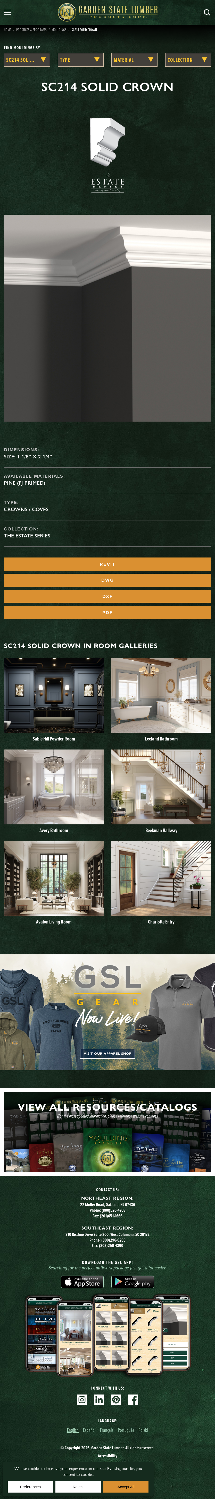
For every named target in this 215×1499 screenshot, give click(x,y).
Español (89, 1429)
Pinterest (116, 1400)
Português (126, 1429)
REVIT (107, 564)
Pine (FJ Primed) (24, 483)
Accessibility (107, 1455)
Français (106, 1429)
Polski (143, 1429)
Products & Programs (31, 29)
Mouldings (59, 29)
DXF (107, 596)
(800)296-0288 (113, 1240)
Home (7, 29)
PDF (107, 612)
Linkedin (99, 1400)
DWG (107, 580)
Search (207, 12)
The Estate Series (27, 536)
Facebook (133, 1400)
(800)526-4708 (114, 1210)
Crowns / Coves (26, 509)
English (73, 1429)
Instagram (82, 1400)
